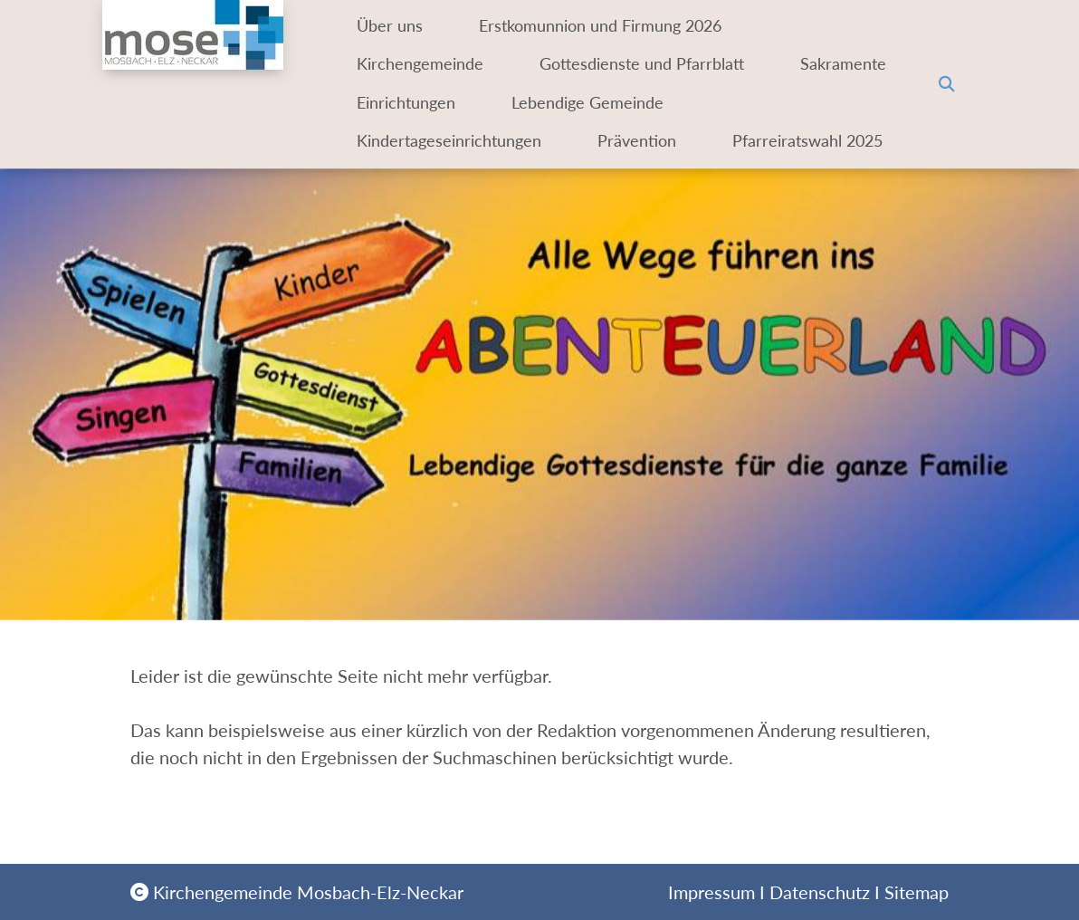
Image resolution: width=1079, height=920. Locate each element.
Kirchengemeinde (422, 63)
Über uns (392, 25)
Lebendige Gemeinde (767, 102)
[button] (947, 103)
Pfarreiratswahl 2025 (432, 179)
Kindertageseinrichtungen (451, 140)
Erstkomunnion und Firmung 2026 (617, 25)
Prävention (654, 140)
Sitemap (916, 892)
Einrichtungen (567, 102)
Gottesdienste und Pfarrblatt (661, 63)
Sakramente (402, 102)
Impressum (711, 892)
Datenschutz (819, 892)
